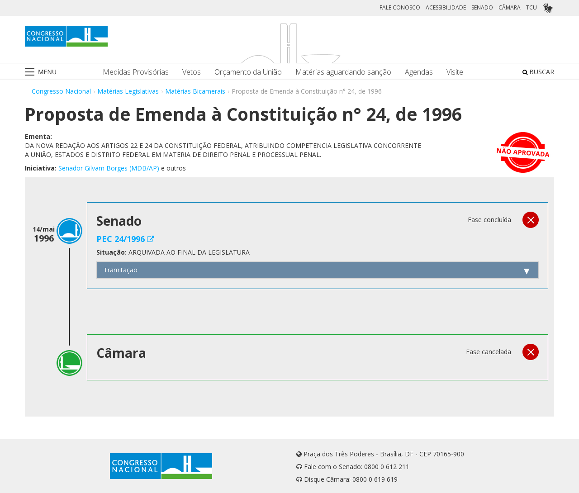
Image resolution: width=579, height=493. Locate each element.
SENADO (482, 7)
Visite (454, 72)
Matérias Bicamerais (195, 91)
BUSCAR (538, 71)
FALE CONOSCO (400, 7)
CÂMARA (509, 7)
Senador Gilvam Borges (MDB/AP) (108, 168)
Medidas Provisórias (136, 72)
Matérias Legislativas (128, 91)
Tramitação (121, 269)
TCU (531, 7)
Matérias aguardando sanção (343, 72)
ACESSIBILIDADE (446, 7)
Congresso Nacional (61, 91)
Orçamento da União (248, 72)
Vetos (191, 72)
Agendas (419, 72)
